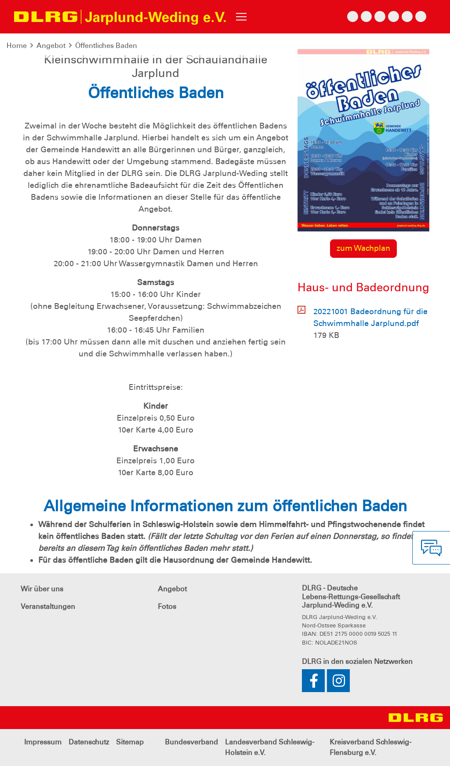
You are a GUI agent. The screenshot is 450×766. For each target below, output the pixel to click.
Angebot (50, 45)
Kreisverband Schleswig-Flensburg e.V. (370, 747)
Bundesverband (191, 742)
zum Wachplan (363, 248)
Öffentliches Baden (106, 45)
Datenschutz (89, 742)
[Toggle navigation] (241, 16)
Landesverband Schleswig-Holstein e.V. (269, 747)
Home (17, 45)
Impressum (43, 742)
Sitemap (130, 742)
